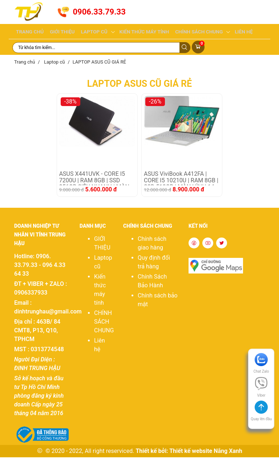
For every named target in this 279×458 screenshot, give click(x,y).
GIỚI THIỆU (60, 32)
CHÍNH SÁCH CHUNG (192, 32)
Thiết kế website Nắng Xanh (205, 451)
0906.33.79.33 (99, 11)
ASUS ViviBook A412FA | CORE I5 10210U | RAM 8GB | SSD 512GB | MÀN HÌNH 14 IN (181, 179)
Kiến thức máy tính (139, 32)
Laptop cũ (91, 32)
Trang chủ (29, 32)
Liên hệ (235, 32)
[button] (261, 416)
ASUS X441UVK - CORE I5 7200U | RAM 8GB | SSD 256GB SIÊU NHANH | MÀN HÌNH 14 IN (94, 179)
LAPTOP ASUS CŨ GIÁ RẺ (99, 62)
